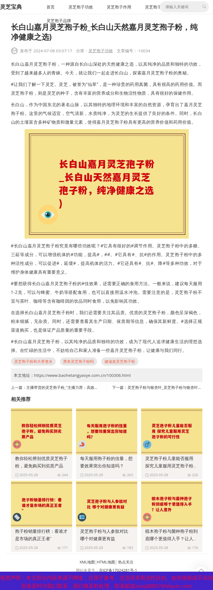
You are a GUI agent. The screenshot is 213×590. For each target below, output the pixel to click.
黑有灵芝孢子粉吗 (78, 361)
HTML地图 (106, 562)
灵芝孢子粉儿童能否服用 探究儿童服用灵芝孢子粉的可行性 (171, 465)
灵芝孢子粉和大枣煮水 (33, 361)
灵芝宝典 (11, 6)
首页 (50, 7)
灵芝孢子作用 (119, 7)
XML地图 (87, 562)
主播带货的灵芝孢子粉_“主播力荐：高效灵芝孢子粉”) (71, 387)
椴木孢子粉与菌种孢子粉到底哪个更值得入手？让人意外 (171, 538)
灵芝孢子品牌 (58, 20)
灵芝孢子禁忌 (157, 7)
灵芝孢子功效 (80, 7)
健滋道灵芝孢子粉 (119, 361)
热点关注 (125, 562)
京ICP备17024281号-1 (118, 570)
